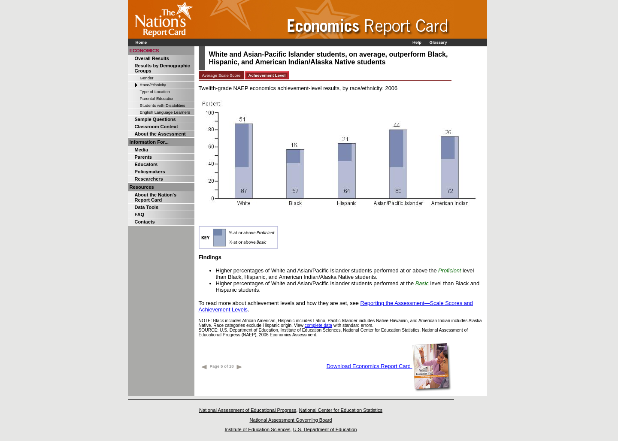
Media (141, 149)
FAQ (140, 214)
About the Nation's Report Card (156, 197)
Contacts (145, 221)
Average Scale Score (221, 75)
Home (141, 42)
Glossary (438, 42)
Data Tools (147, 207)
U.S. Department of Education (325, 429)
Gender (147, 78)
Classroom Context (156, 126)
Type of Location (155, 91)
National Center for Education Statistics (340, 410)
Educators (146, 164)
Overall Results (152, 58)
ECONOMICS (144, 50)
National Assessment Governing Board (290, 420)
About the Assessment (160, 133)
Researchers (149, 178)
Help (416, 42)
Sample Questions (155, 119)
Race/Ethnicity (153, 84)
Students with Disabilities (162, 105)
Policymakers (150, 171)
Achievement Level (266, 75)
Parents (143, 157)
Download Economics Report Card (389, 366)
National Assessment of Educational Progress (247, 410)
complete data (318, 325)
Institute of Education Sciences (258, 429)
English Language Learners (165, 112)
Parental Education (157, 98)
